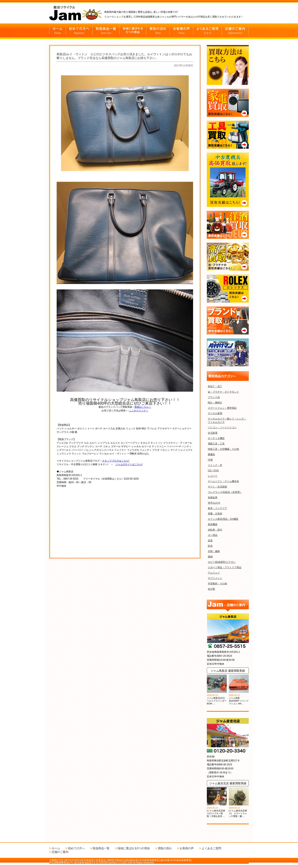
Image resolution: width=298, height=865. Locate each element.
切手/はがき (214, 502)
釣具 (210, 546)
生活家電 (212, 433)
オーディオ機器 (216, 438)
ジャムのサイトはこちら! (128, 464)
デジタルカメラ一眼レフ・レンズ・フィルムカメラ (227, 420)
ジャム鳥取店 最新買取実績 (228, 670)
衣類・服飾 (214, 551)
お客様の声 (187, 848)
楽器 (210, 540)
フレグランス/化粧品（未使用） (225, 492)
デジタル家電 (215, 413)
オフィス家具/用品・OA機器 (223, 519)
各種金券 (212, 497)
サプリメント (215, 578)
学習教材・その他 (217, 583)
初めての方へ (76, 848)
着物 (210, 556)
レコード (212, 476)
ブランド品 (214, 397)
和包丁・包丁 (215, 386)
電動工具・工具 (216, 443)
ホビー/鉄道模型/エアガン (222, 562)
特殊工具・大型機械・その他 (223, 449)
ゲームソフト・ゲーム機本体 (223, 481)
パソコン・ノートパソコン (222, 427)
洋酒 (210, 459)
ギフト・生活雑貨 (217, 486)
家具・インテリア (217, 508)
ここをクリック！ (138, 410)
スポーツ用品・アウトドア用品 (224, 567)
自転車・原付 (215, 529)
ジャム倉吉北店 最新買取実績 (227, 783)
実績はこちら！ (142, 407)
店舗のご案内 (60, 851)
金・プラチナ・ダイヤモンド (223, 391)
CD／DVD (213, 470)
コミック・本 (215, 465)
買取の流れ (165, 848)
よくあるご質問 (211, 848)
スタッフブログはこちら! (115, 460)
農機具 (211, 454)
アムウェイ (214, 572)
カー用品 (212, 535)
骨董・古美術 (215, 513)
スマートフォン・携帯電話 (222, 408)
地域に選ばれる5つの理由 (133, 848)
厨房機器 (212, 524)
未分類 (211, 589)
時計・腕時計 (215, 402)
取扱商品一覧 (101, 848)
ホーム (56, 848)
